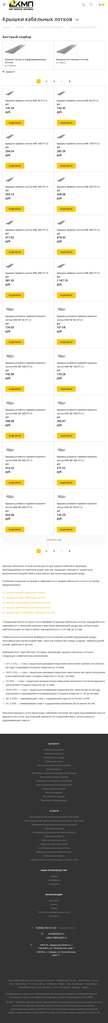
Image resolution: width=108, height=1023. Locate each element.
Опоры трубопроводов (54, 788)
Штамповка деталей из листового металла (54, 832)
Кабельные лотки (54, 761)
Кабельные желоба (54, 753)
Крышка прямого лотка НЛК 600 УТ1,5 (78, 272)
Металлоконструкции (54, 796)
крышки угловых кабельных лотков (25, 597)
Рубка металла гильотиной (54, 844)
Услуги (54, 810)
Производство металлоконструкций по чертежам (54, 816)
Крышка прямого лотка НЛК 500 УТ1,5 (26, 272)
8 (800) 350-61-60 (46, 928)
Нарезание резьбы (54, 828)
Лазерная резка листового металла (54, 851)
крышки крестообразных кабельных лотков (30, 612)
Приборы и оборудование (54, 800)
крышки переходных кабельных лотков (28, 602)
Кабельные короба (54, 749)
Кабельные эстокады (54, 757)
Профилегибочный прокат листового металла (54, 824)
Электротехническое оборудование (54, 784)
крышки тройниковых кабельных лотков (28, 607)
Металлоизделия (54, 792)
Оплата (54, 904)
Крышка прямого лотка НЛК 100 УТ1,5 (26, 143)
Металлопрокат (54, 769)
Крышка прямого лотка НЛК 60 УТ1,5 (77, 100)
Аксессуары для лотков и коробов (54, 765)
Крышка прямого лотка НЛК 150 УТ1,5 (78, 143)
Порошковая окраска (54, 855)
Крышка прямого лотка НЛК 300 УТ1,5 (26, 229)
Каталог (54, 743)
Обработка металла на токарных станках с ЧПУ (54, 859)
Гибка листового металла (54, 840)
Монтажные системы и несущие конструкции (54, 773)
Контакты (54, 916)
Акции (54, 908)
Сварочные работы (54, 836)
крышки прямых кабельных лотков (25, 592)
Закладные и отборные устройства (54, 780)
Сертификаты (54, 880)
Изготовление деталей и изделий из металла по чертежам (54, 820)
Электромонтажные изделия (54, 777)
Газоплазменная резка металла (54, 848)
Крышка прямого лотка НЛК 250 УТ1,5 (78, 186)
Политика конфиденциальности (54, 912)
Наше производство (54, 870)
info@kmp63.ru (56, 933)
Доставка (54, 900)
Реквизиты (54, 884)
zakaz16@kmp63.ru (56, 937)
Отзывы (54, 876)
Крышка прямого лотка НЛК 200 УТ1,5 (26, 186)
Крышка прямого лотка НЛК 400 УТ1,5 (78, 229)
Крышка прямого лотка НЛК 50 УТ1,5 (26, 100)
